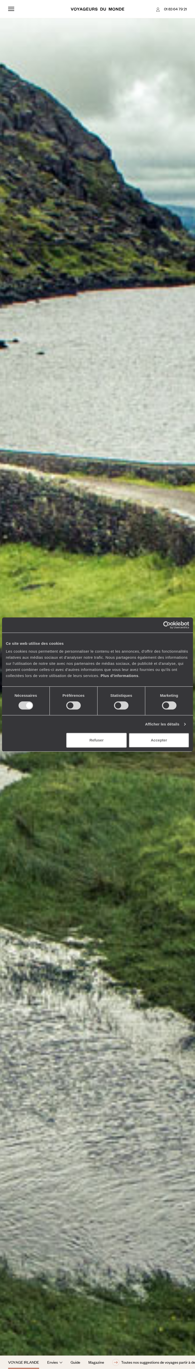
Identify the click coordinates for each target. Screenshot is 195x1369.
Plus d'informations (119, 675)
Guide (75, 1362)
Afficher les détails (162, 724)
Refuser (96, 740)
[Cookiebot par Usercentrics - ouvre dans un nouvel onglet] (167, 625)
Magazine (96, 1362)
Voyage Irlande (23, 1362)
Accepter (159, 740)
